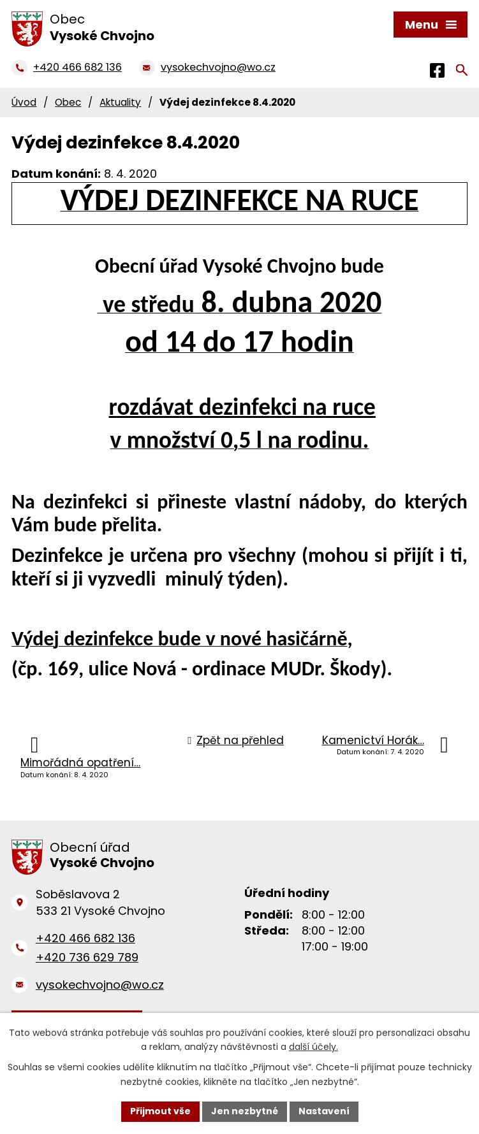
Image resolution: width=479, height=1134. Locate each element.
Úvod (23, 102)
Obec (68, 102)
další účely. (313, 1047)
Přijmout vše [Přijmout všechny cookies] (160, 1111)
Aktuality (120, 102)
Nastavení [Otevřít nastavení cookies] (324, 1111)
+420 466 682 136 (85, 938)
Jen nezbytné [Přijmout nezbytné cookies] (244, 1111)
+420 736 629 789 (87, 957)
